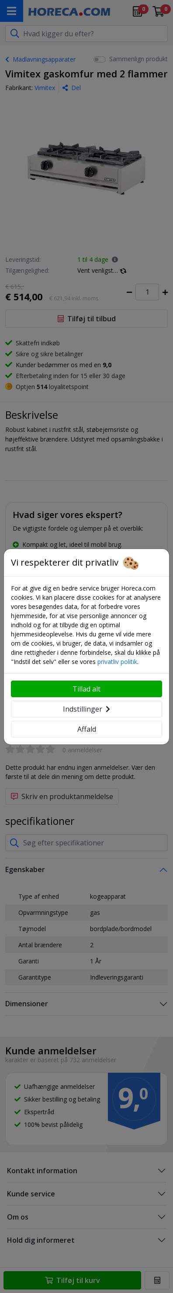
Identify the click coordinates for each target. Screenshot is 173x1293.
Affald (86, 729)
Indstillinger (86, 709)
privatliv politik (117, 661)
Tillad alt (86, 689)
